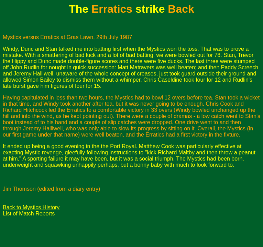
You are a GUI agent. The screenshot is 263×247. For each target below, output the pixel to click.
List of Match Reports (29, 213)
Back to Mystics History (31, 207)
